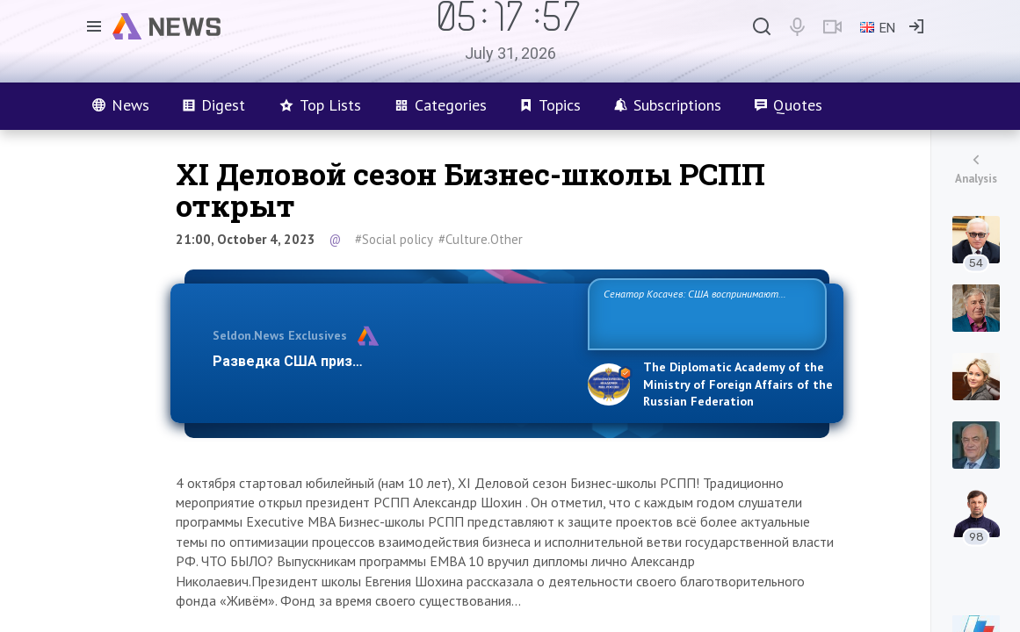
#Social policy (394, 239)
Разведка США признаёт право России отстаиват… (390, 361)
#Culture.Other (480, 239)
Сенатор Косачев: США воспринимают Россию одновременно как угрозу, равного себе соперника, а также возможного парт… (704, 313)
